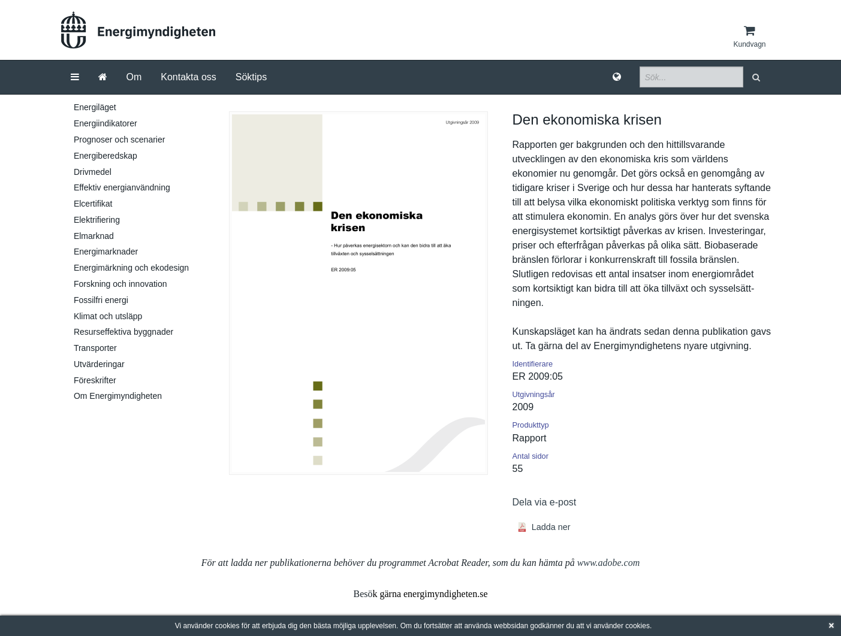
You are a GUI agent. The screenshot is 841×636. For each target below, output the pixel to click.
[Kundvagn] (749, 36)
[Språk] (617, 77)
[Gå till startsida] (103, 77)
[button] (757, 76)
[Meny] (75, 77)
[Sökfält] (691, 76)
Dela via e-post (545, 502)
